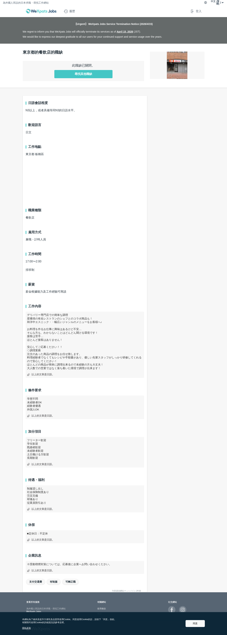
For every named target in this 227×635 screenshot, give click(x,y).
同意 (195, 623)
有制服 (53, 581)
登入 (196, 11)
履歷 (69, 11)
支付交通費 (35, 581)
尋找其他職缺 (83, 73)
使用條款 (101, 608)
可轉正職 (70, 581)
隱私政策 (26, 628)
